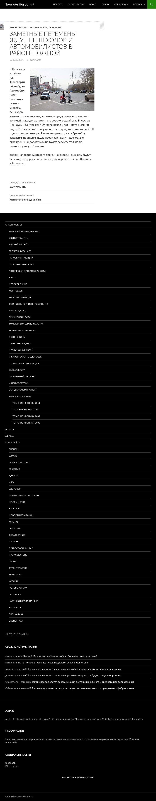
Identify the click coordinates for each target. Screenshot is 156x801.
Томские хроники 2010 (26, 409)
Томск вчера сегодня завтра (26, 323)
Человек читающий (21, 257)
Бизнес (105, 4)
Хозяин (13, 581)
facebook (10, 762)
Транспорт (54, 27)
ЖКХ (11, 482)
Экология (15, 607)
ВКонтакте (11, 765)
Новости (58, 4)
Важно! (9, 429)
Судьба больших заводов (24, 363)
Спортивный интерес (22, 376)
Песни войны (17, 337)
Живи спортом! (18, 383)
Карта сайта (12, 442)
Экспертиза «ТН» (18, 238)
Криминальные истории (24, 495)
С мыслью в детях (20, 343)
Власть (93, 4)
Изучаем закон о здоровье (25, 356)
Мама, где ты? (17, 310)
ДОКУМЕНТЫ (52, 184)
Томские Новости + (19, 4)
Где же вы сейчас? (20, 251)
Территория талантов (22, 330)
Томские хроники (20, 396)
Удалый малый (18, 244)
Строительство (18, 568)
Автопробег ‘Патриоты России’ (27, 271)
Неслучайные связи (21, 350)
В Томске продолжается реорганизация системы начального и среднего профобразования (81, 681)
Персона (138, 4)
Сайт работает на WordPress (19, 796)
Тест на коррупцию (20, 297)
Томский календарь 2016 (24, 231)
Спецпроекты (13, 224)
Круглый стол (17, 502)
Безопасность (38, 27)
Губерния (14, 469)
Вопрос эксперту (19, 462)
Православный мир (21, 548)
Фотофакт (15, 594)
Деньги (13, 475)
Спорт (12, 561)
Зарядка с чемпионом (22, 389)
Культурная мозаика (21, 264)
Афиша (9, 436)
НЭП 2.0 (13, 277)
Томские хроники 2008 (26, 422)
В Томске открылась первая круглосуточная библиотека (55, 662)
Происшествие (76, 4)
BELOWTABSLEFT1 (19, 27)
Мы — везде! (16, 290)
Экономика (16, 614)
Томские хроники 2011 (26, 403)
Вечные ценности (20, 317)
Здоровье (14, 488)
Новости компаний (21, 515)
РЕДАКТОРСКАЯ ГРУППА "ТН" (78, 777)
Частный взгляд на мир (23, 601)
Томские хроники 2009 (26, 416)
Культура (14, 508)
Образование (17, 535)
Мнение (13, 521)
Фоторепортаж (18, 587)
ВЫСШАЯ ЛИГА (17, 370)
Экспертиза (16, 620)
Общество (120, 4)
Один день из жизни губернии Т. (28, 304)
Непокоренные (18, 284)
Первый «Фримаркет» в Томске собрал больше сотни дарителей (60, 656)
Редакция (35, 59)
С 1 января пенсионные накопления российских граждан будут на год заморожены (73, 668)
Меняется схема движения (52, 197)
